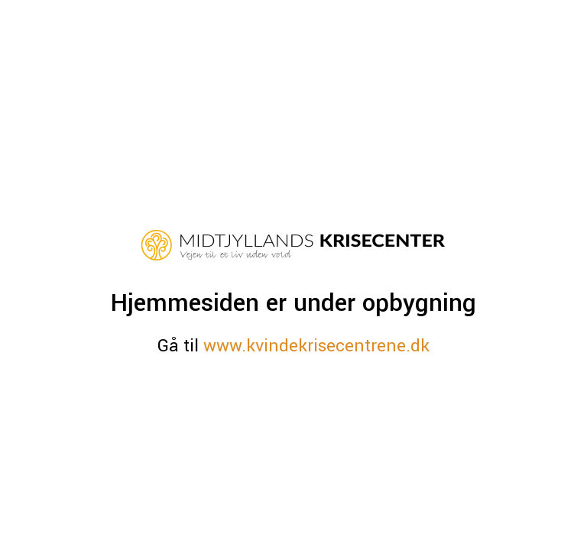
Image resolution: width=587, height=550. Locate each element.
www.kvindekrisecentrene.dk (316, 346)
